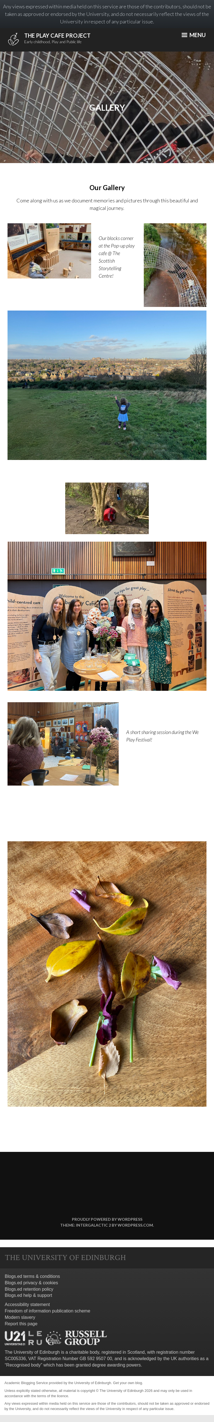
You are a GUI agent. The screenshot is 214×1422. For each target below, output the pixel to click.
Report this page (21, 1323)
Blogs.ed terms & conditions (32, 1276)
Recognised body (23, 1365)
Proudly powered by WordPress (107, 1219)
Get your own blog (127, 1383)
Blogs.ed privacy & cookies (31, 1282)
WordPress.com (135, 1225)
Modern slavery (20, 1317)
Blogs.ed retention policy (29, 1289)
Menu (194, 35)
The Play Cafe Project (57, 35)
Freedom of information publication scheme (47, 1311)
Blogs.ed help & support (28, 1295)
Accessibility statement (27, 1304)
